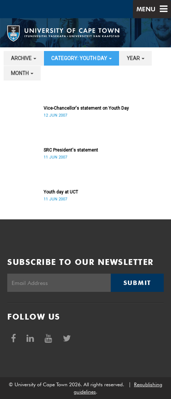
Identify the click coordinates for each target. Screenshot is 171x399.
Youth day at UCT (61, 192)
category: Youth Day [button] (81, 58)
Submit (137, 282)
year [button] (135, 58)
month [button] (22, 73)
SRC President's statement (71, 150)
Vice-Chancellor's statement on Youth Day (86, 108)
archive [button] (23, 58)
